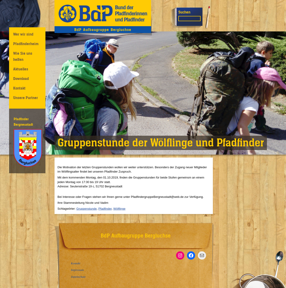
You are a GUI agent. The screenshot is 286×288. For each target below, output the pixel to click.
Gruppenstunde (86, 208)
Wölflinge (119, 208)
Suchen (184, 12)
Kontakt (19, 88)
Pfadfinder (105, 208)
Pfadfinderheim (26, 43)
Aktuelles (20, 69)
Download (21, 78)
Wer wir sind (23, 34)
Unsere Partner (25, 97)
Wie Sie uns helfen (22, 56)
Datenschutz (78, 276)
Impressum (77, 270)
